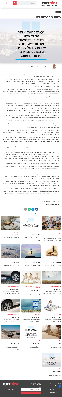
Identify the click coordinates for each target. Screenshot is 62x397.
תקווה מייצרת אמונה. (56, 286)
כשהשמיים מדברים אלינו (13, 286)
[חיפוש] (15, 3)
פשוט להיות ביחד (36, 232)
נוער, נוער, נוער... (57, 314)
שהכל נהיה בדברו (15, 260)
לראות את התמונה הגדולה (13, 314)
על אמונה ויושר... (57, 340)
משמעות (38, 260)
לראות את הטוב (15, 340)
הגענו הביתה (37, 314)
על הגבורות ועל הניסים (55, 368)
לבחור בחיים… (36, 340)
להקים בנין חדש (15, 232)
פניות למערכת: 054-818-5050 (10, 388)
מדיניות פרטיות (52, 392)
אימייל (39, 387)
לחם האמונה (58, 260)
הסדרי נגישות (52, 389)
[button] (6, 3)
